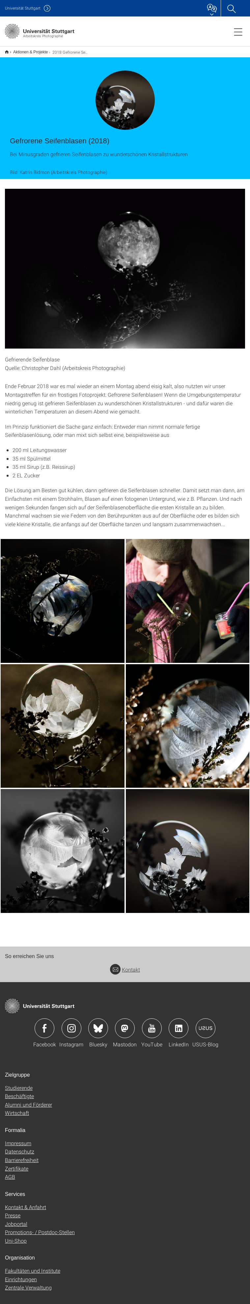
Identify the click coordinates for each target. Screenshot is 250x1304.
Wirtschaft (17, 1108)
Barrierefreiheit (22, 1155)
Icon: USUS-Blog (205, 1024)
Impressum (18, 1138)
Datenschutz (19, 1147)
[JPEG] (63, 597)
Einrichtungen (21, 1274)
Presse (12, 1210)
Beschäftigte (19, 1091)
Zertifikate (16, 1164)
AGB (10, 1172)
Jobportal (16, 1219)
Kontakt (125, 965)
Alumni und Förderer (28, 1100)
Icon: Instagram (71, 1024)
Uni (23, 8)
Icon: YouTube (152, 1024)
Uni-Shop (16, 1236)
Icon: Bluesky (98, 1024)
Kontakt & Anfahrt (25, 1202)
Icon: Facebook (44, 1024)
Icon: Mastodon (125, 1024)
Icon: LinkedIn (178, 1024)
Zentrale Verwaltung (28, 1283)
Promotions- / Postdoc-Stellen (40, 1227)
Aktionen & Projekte (27, 49)
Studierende (19, 1083)
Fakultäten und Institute (32, 1266)
